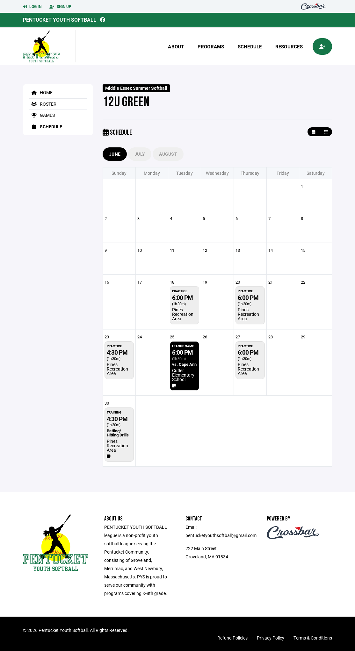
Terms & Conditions (312, 638)
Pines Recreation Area (182, 314)
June (114, 154)
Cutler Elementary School (183, 374)
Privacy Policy (270, 638)
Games (42, 115)
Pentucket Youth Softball (59, 19)
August (168, 154)
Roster (42, 104)
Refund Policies (232, 638)
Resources (289, 46)
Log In (32, 7)
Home (41, 92)
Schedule (250, 46)
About (176, 46)
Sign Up (60, 7)
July (139, 154)
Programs (211, 46)
